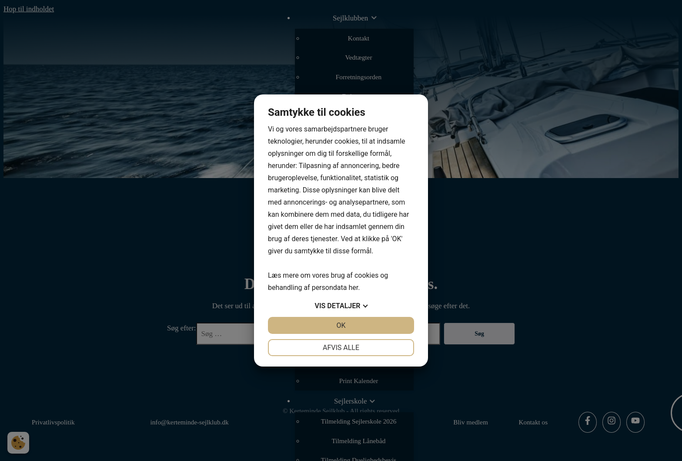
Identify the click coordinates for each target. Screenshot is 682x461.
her (353, 287)
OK (340, 325)
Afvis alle (341, 347)
